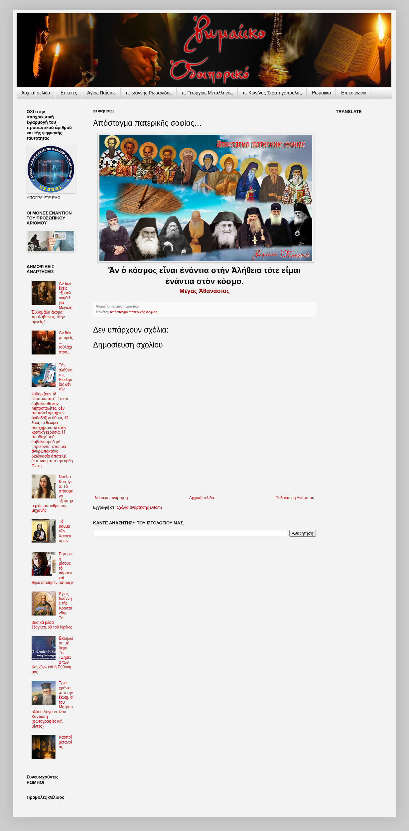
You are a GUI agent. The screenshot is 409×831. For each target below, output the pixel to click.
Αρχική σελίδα (201, 497)
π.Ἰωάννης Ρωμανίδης (149, 92)
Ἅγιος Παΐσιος (101, 92)
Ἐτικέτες (68, 92)
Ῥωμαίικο (321, 92)
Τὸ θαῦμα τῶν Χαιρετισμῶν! (65, 531)
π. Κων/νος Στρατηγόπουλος (272, 92)
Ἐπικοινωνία (353, 92)
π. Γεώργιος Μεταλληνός (207, 92)
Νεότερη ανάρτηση (111, 497)
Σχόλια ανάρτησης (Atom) (139, 507)
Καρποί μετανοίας (65, 742)
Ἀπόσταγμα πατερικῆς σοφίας (133, 312)
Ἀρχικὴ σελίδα (35, 92)
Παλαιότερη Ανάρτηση (294, 497)
